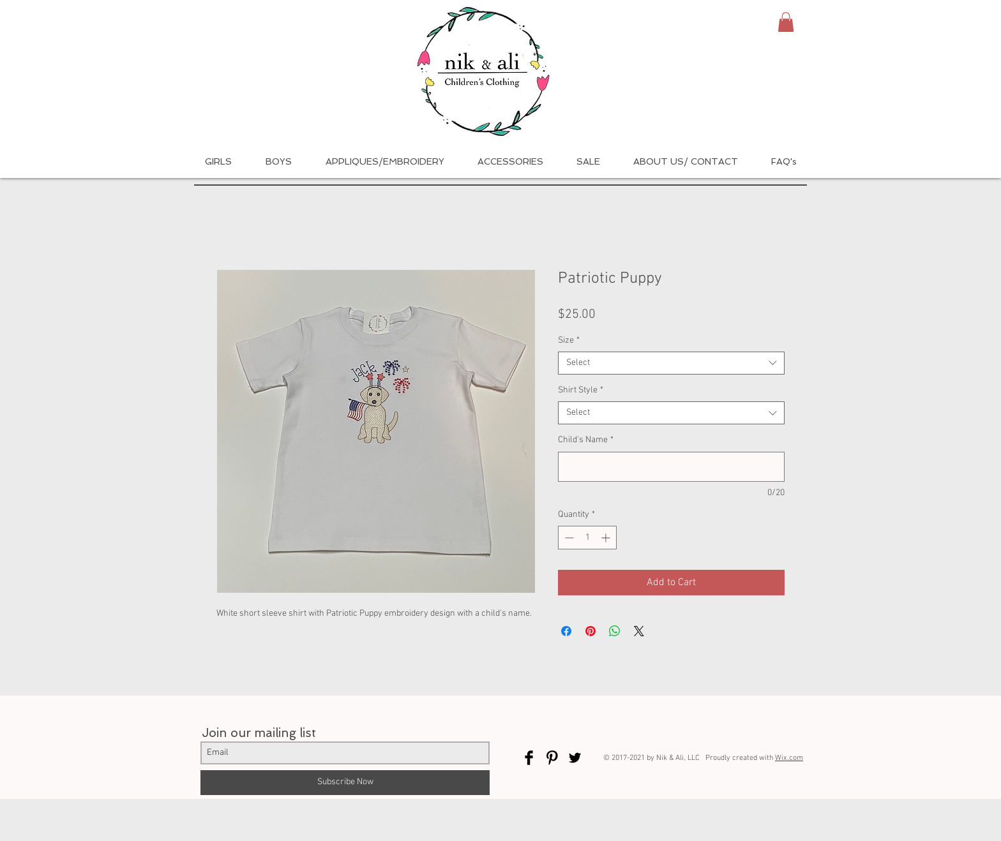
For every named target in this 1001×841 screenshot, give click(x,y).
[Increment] (607, 537)
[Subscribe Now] (345, 782)
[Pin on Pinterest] (590, 631)
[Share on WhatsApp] (614, 631)
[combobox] (671, 363)
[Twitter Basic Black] (575, 757)
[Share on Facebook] (566, 631)
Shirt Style (580, 390)
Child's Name (585, 440)
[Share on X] (639, 631)
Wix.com (789, 758)
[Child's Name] (671, 467)
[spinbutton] (587, 537)
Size (569, 340)
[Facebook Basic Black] (529, 757)
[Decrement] (568, 537)
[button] (786, 22)
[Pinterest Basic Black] (552, 757)
